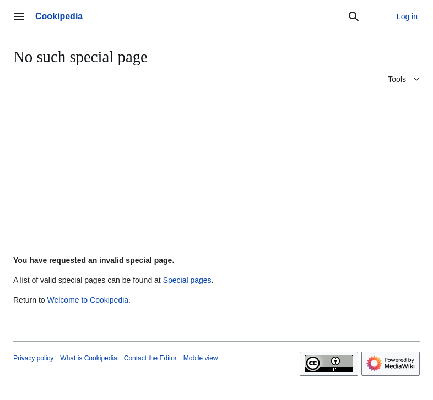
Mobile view (200, 358)
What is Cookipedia (88, 358)
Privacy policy (33, 358)
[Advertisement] (216, 173)
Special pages (187, 280)
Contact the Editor (150, 358)
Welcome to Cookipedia (87, 299)
